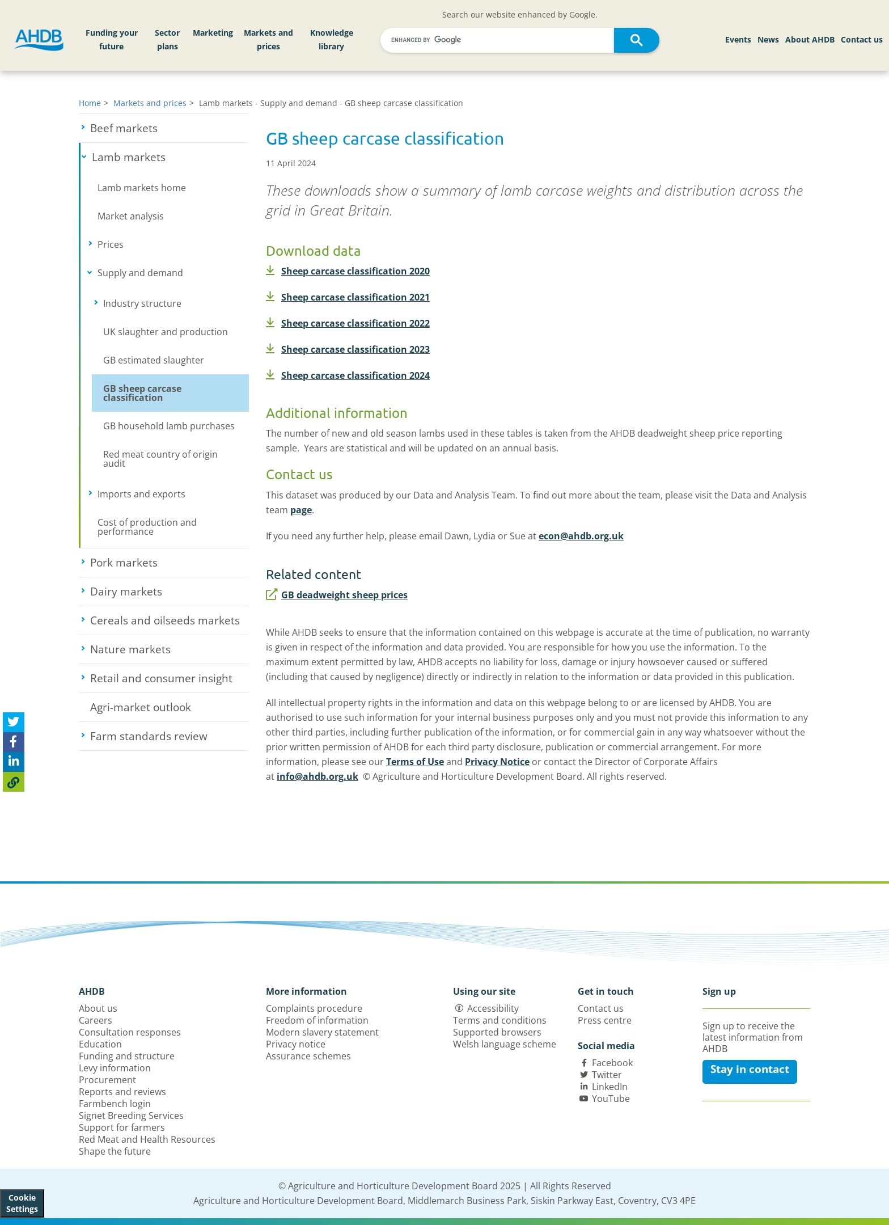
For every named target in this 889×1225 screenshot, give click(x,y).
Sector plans (167, 39)
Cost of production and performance (147, 527)
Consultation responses (130, 1032)
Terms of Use (415, 761)
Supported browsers (497, 1032)
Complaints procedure (314, 1008)
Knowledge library (331, 39)
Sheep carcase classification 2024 (348, 375)
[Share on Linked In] (13, 762)
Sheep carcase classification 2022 (348, 323)
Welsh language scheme (504, 1044)
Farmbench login (115, 1103)
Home (90, 103)
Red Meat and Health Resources (147, 1139)
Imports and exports (173, 494)
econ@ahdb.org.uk (581, 536)
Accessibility (493, 1008)
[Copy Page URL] (13, 782)
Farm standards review (169, 736)
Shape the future (115, 1151)
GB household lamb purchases (169, 426)
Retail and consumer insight (169, 678)
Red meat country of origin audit (160, 459)
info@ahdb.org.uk (317, 776)
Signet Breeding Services (131, 1115)
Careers (95, 1020)
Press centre (605, 1020)
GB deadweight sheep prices (337, 595)
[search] (499, 40)
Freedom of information (317, 1020)
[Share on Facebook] (13, 742)
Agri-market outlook (140, 707)
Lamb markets (170, 157)
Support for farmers (122, 1127)
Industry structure (176, 303)
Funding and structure (127, 1056)
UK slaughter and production (165, 332)
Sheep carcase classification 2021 (348, 297)
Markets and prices (268, 39)
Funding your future (112, 39)
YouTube (611, 1098)
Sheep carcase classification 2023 (348, 349)
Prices (146, 244)
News (768, 39)
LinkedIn (610, 1086)
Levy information (115, 1068)
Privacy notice (295, 1044)
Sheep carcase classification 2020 (348, 271)
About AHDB (810, 39)
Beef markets (166, 128)
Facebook (612, 1063)
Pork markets (166, 562)
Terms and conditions (500, 1020)
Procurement (107, 1080)
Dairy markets (168, 591)
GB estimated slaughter (153, 360)
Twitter (607, 1074)
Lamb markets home (142, 187)
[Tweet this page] (13, 722)
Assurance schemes (308, 1056)
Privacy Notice (497, 761)
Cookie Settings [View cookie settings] (22, 1203)
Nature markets (169, 649)
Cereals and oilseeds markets (169, 620)
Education (100, 1044)
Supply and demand (173, 273)
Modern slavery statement (322, 1032)
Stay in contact (749, 1069)
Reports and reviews (122, 1091)
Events (738, 39)
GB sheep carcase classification (142, 393)
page (301, 510)
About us (98, 1008)
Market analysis (131, 216)
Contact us (862, 39)
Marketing (213, 32)
